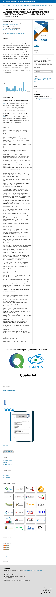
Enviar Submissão (8, 451)
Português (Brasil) (7, 460)
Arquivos (9, 5)
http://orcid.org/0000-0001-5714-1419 (10, 24)
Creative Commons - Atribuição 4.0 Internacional (32, 570)
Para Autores (6, 475)
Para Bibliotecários (7, 477)
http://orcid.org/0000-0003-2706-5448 (10, 29)
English (5, 462)
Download (5, 445)
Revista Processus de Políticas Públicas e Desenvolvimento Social (21, 1)
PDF (37, 45)
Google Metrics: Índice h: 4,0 (9, 390)
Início (4, 5)
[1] (4, 103)
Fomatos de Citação (39, 71)
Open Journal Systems (8, 556)
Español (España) (7, 464)
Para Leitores (6, 473)
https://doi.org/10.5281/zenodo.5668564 (15, 33)
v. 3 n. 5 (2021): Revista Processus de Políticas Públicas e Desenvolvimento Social (30, 5)
